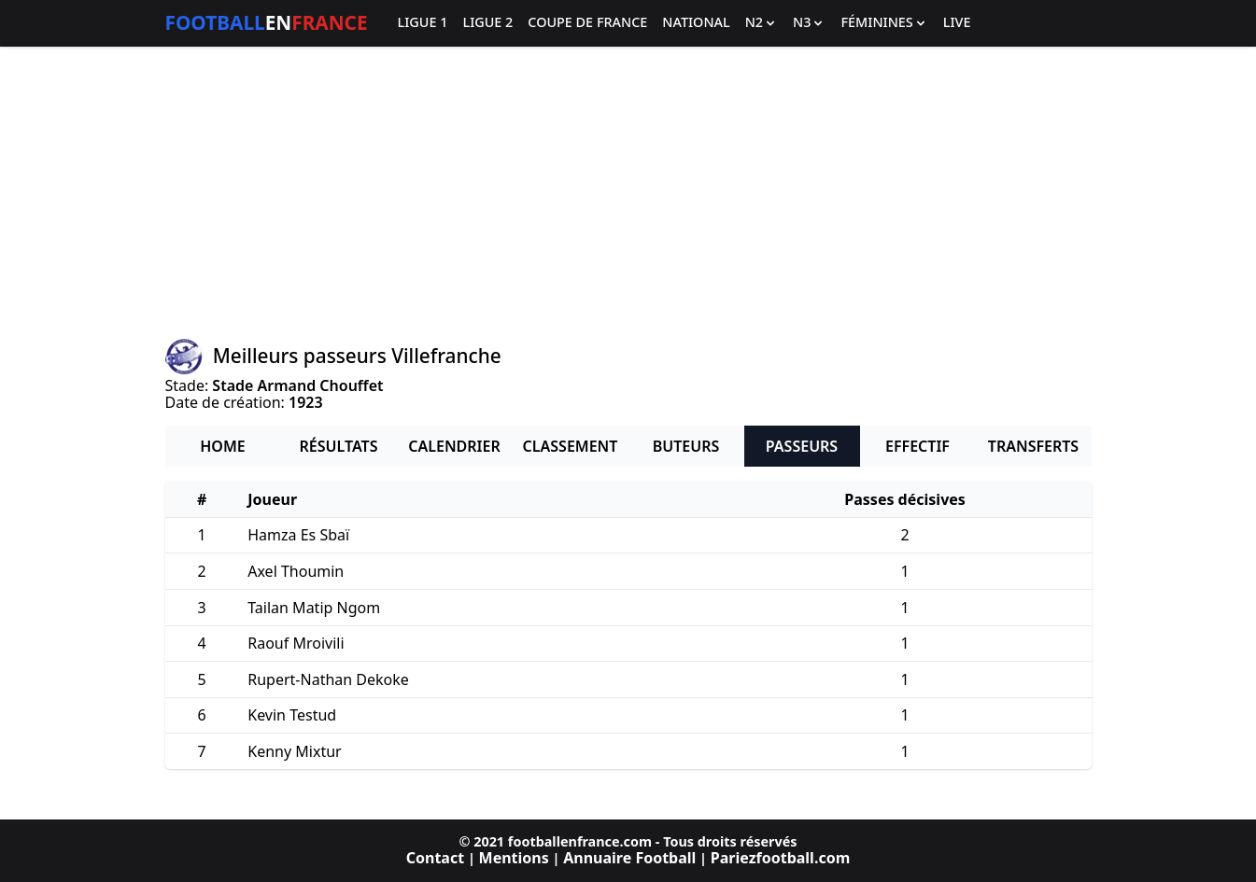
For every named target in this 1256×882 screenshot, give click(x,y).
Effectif (917, 446)
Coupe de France (587, 23)
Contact (435, 857)
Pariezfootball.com (780, 857)
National (695, 23)
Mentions (514, 857)
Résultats (339, 446)
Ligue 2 (487, 23)
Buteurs (686, 446)
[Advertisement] (628, 192)
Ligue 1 (423, 23)
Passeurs (802, 446)
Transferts (1033, 446)
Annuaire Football (629, 857)
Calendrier (454, 446)
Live (957, 23)
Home (222, 446)
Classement (570, 446)
